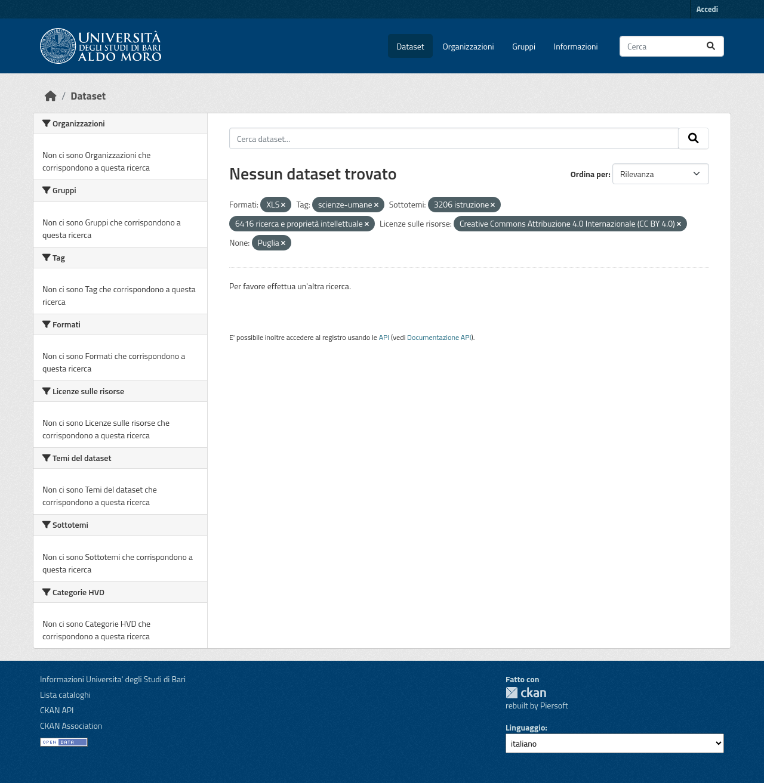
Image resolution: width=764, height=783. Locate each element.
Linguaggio (525, 727)
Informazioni (576, 46)
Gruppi (523, 46)
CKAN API (57, 710)
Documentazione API (439, 337)
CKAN (526, 692)
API (384, 337)
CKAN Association (71, 725)
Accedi (707, 9)
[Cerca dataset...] (672, 46)
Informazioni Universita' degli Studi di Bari (113, 679)
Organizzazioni (468, 46)
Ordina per (590, 174)
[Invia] (711, 46)
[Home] (51, 96)
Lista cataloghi (65, 694)
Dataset (410, 46)
